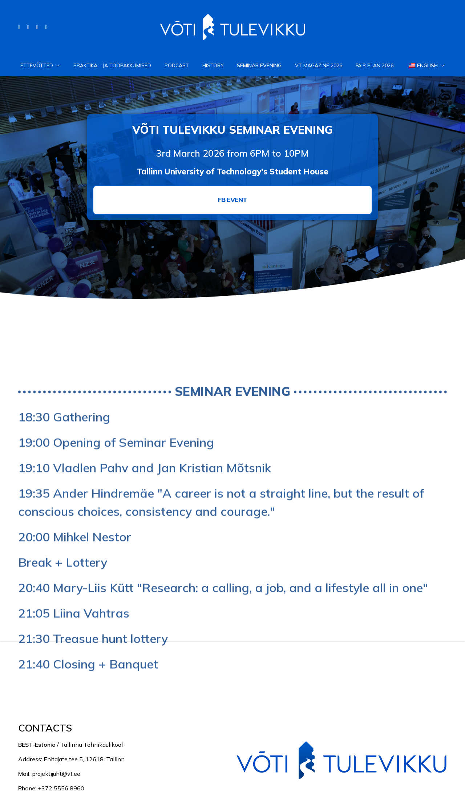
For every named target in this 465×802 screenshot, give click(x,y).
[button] (232, 200)
